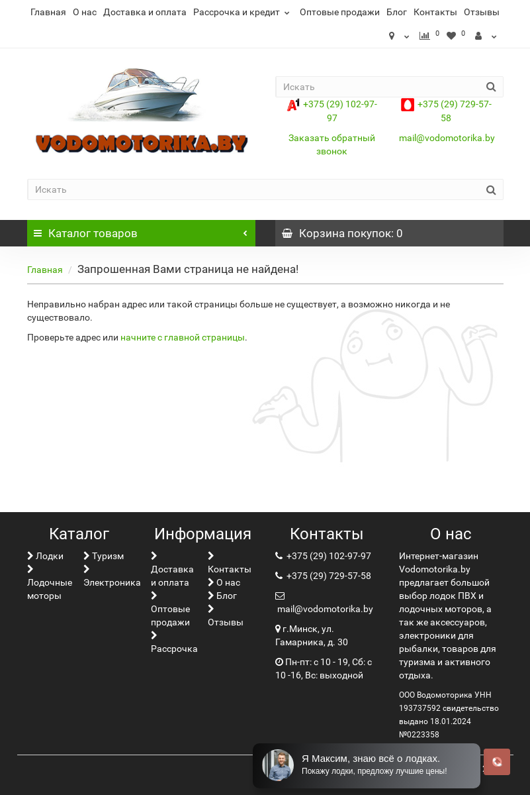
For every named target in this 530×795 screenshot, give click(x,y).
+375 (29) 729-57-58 (328, 575)
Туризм (103, 556)
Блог (396, 12)
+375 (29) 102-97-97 (328, 556)
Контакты (435, 12)
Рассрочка (174, 642)
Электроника (112, 576)
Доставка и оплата (145, 12)
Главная (48, 12)
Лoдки (45, 556)
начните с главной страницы (182, 337)
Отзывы (482, 12)
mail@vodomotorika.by (447, 137)
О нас (85, 12)
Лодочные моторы (49, 582)
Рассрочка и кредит (243, 12)
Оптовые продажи (340, 12)
